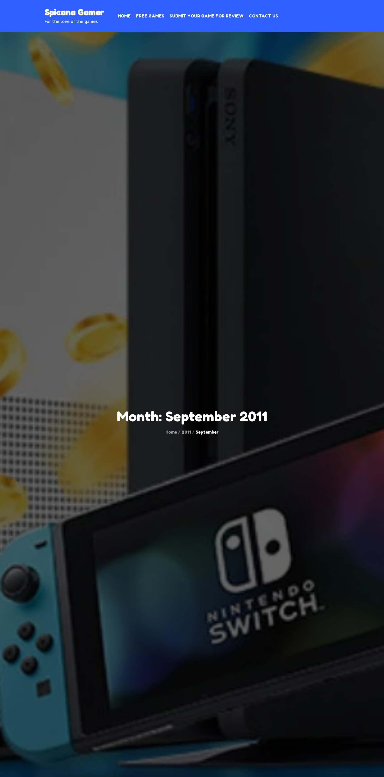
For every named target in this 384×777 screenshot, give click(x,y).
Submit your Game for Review (207, 16)
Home (124, 16)
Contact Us (263, 16)
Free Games (150, 16)
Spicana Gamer (74, 12)
